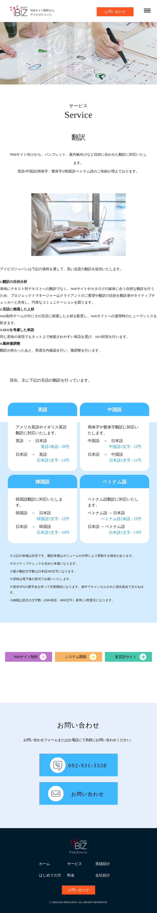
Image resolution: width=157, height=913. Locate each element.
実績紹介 (102, 864)
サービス (74, 864)
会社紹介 (102, 875)
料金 (71, 875)
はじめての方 (50, 875)
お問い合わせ (115, 12)
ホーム (44, 864)
